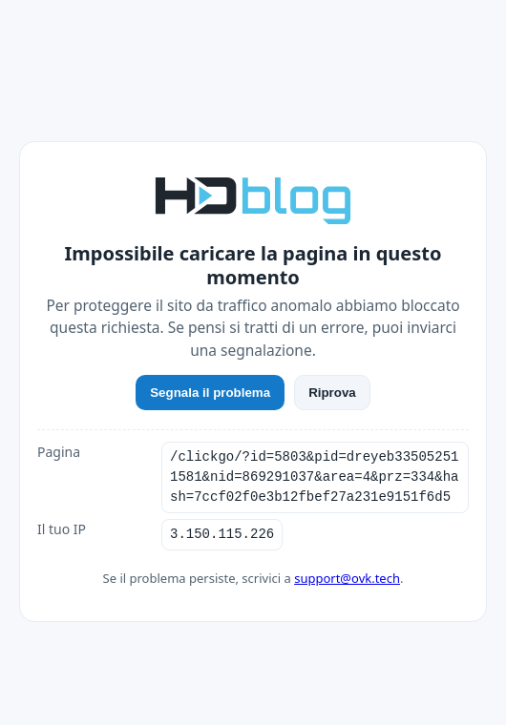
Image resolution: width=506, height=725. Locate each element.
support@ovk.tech (347, 578)
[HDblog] (253, 198)
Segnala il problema (210, 392)
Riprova (332, 392)
